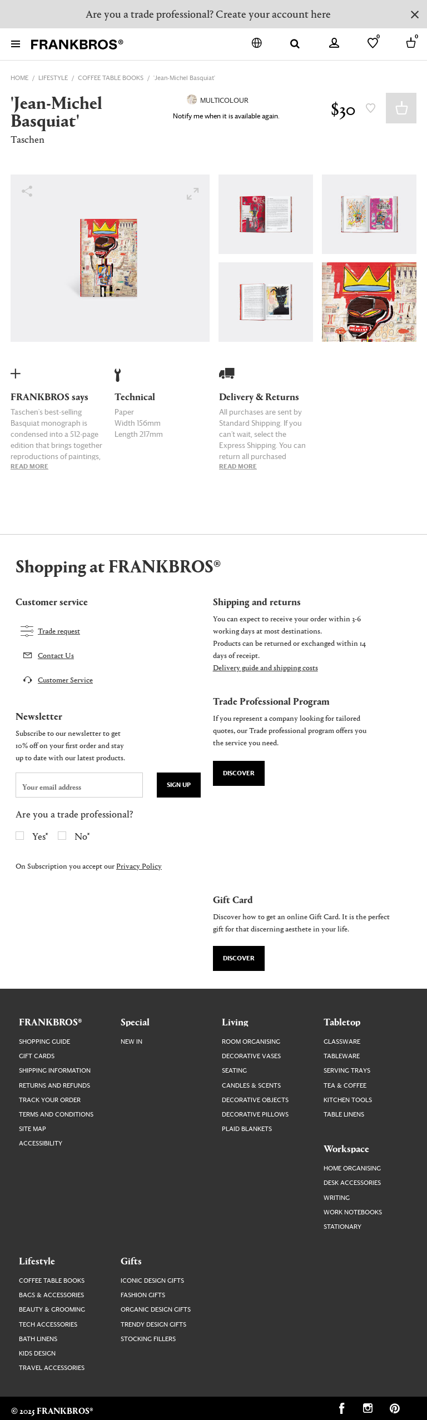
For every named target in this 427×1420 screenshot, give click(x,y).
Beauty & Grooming (52, 1310)
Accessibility (40, 1143)
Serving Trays (347, 1071)
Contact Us (56, 655)
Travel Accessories (52, 1368)
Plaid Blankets (247, 1129)
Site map (32, 1129)
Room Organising (251, 1042)
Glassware (342, 1042)
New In (131, 1042)
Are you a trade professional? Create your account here (208, 13)
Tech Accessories (48, 1325)
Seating (234, 1071)
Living (235, 1022)
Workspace (346, 1148)
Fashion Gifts (143, 1295)
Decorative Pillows (255, 1115)
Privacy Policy (139, 865)
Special (135, 1022)
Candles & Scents (251, 1086)
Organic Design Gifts (156, 1310)
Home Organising (352, 1168)
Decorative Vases (251, 1056)
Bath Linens (38, 1339)
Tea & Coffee (345, 1086)
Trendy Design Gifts (153, 1325)
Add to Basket (401, 108)
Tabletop (342, 1022)
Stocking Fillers (148, 1339)
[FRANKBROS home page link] (77, 45)
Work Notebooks (353, 1212)
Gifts (131, 1260)
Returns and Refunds (54, 1086)
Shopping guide (44, 1042)
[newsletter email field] (79, 785)
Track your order (50, 1100)
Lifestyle (37, 1260)
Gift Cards (36, 1056)
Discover (239, 773)
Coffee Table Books (52, 1281)
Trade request (59, 630)
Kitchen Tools (348, 1100)
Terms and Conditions (56, 1115)
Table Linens (344, 1115)
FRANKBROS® (50, 1022)
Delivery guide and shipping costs (265, 667)
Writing (337, 1198)
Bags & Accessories (51, 1295)
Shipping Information (55, 1071)
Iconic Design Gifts (152, 1281)
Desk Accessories (352, 1183)
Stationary (342, 1227)
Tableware (342, 1056)
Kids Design (37, 1354)
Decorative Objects (255, 1100)
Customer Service (65, 679)
